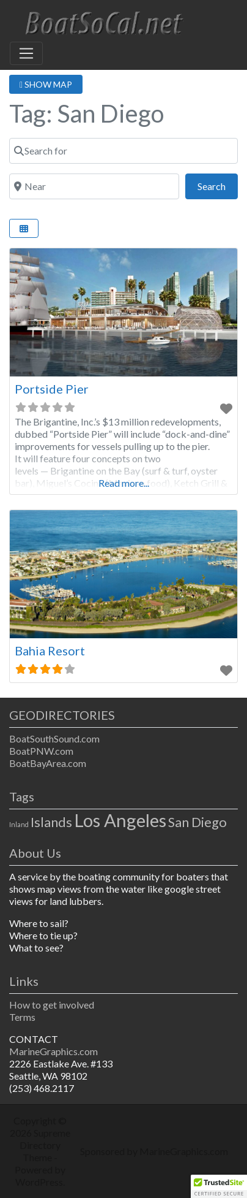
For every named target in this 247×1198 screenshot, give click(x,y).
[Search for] (123, 151)
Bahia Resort (50, 650)
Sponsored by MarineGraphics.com (154, 1151)
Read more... (123, 483)
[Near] (94, 186)
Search (217, 185)
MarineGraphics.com (53, 1051)
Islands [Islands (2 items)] (51, 822)
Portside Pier (52, 388)
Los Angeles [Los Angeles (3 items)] (120, 820)
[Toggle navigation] (26, 53)
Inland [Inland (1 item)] (19, 824)
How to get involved (51, 1004)
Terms (22, 1017)
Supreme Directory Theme (45, 1145)
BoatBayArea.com (47, 763)
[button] (219, 1186)
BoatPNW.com (41, 751)
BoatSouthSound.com (54, 738)
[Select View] (24, 228)
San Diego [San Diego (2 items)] (197, 822)
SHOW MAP (46, 84)
